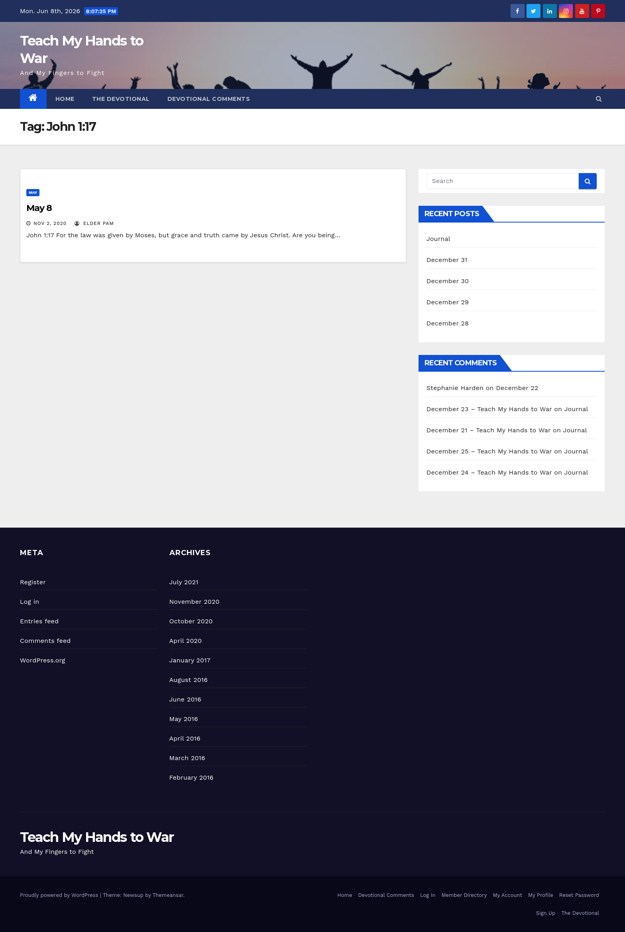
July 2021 (184, 582)
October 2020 (191, 621)
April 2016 (184, 738)
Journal (438, 238)
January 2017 (189, 660)
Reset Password (579, 895)
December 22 (517, 388)
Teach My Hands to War (96, 837)
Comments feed (45, 640)
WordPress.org (42, 660)
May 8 (39, 208)
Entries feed (39, 621)
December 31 (447, 260)
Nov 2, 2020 (50, 223)
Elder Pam (94, 223)
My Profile (540, 895)
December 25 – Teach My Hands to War (489, 451)
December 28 (447, 323)
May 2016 (183, 719)
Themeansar (168, 895)
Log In (428, 895)
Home (65, 98)
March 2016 (187, 758)
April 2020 (185, 640)
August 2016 (188, 680)
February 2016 (191, 777)
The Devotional (121, 98)
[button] (599, 98)
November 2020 (194, 601)
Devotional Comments (208, 98)
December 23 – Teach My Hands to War (489, 409)
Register (33, 582)
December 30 (447, 281)
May (33, 192)
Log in (29, 601)
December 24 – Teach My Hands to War (489, 472)
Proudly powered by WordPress (60, 895)
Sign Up (545, 913)
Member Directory (464, 895)
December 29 (447, 302)
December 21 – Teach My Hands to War (488, 430)
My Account (507, 895)
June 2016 (185, 699)
